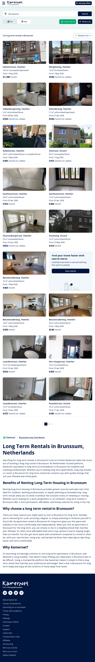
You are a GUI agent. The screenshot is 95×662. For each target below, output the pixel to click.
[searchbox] (42, 14)
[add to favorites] (42, 44)
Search (85, 14)
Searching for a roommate (14, 607)
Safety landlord (9, 655)
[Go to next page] (52, 424)
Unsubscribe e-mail (11, 636)
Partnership (8, 644)
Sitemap (6, 618)
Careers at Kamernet (12, 603)
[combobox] (39, 14)
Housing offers (83, 3)
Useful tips (7, 633)
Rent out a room (10, 651)
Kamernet (9, 437)
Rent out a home (10, 647)
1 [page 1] (45, 424)
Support (6, 629)
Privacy (6, 614)
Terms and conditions (12, 611)
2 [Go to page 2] (49, 424)
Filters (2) (85, 21)
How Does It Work (11, 622)
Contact (6, 625)
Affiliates (6, 640)
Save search (70, 271)
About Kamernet (10, 600)
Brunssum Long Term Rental (32, 437)
